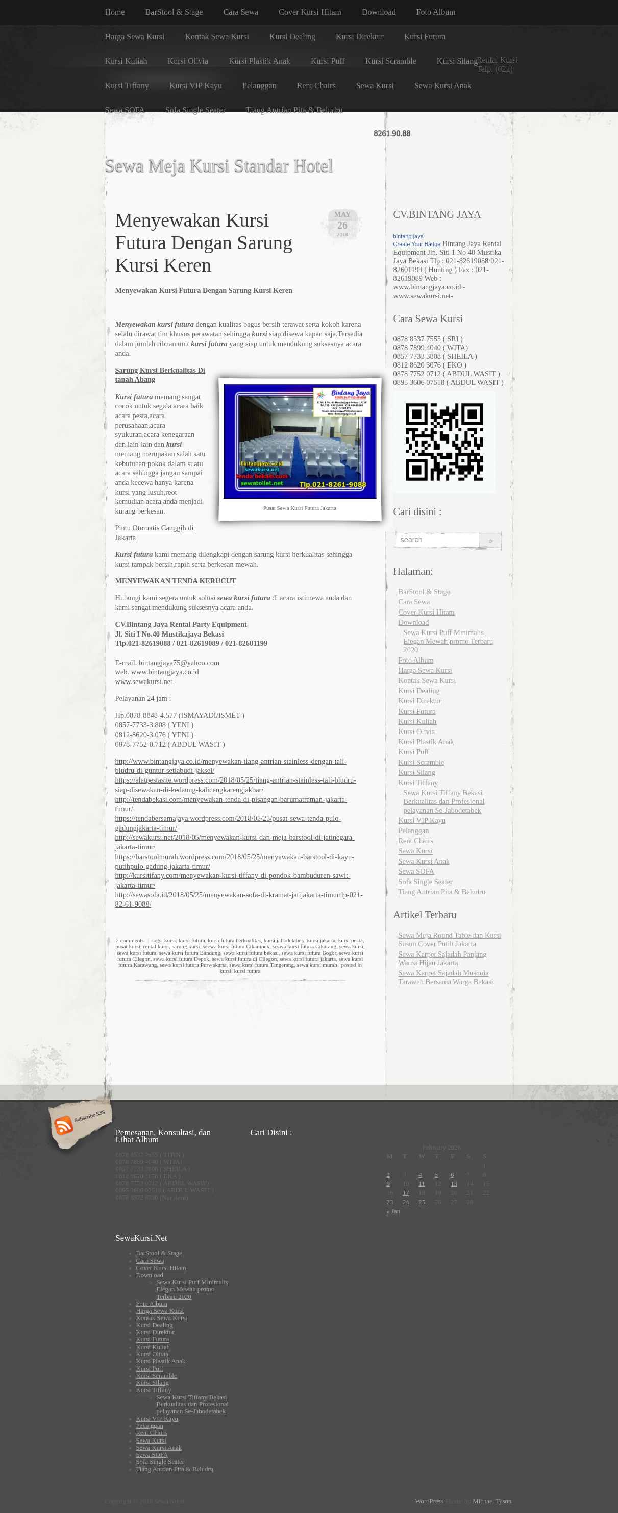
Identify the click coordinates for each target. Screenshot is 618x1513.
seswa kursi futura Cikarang (304, 946)
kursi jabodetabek (284, 940)
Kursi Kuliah (126, 61)
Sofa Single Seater (195, 110)
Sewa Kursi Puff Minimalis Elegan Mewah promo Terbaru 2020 (448, 641)
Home (115, 12)
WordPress (429, 1501)
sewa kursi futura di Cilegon (244, 959)
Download (379, 12)
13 (454, 1183)
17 (406, 1193)
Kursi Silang (457, 61)
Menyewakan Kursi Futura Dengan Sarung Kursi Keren (204, 242)
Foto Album (436, 12)
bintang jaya (408, 236)
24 (406, 1202)
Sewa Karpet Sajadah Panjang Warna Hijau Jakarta (443, 958)
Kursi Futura (425, 36)
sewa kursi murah (317, 965)
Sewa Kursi (375, 85)
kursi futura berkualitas (234, 940)
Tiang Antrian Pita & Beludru (294, 110)
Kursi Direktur (360, 36)
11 (421, 1183)
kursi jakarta (321, 940)
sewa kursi (351, 946)
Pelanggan (259, 85)
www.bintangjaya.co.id (164, 672)
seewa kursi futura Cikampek (236, 946)
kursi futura (192, 940)
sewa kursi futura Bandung (189, 952)
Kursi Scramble (390, 61)
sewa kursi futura (136, 952)
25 (421, 1202)
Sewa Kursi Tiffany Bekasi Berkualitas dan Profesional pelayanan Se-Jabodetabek (444, 801)
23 (390, 1202)
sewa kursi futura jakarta (308, 959)
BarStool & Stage (174, 12)
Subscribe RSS (79, 1126)
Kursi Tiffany (127, 85)
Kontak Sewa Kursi (217, 36)
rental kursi (156, 946)
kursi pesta (350, 940)
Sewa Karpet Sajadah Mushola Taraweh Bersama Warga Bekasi (446, 977)
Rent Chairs (316, 85)
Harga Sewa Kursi (135, 36)
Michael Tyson (492, 1501)
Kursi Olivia (188, 61)
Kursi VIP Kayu (195, 85)
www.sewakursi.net (144, 681)
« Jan (394, 1211)
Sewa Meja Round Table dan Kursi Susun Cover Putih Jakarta (450, 939)
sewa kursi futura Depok (181, 959)
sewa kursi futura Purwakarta (193, 965)
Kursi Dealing (292, 36)
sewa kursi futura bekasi (250, 952)
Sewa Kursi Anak (443, 85)
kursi (170, 940)
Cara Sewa (241, 12)
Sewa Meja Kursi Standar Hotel (219, 166)
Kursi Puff (328, 61)
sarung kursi (186, 946)
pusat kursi (127, 946)
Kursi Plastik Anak (259, 61)
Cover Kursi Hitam (310, 12)
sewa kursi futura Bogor (309, 952)
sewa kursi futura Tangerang (261, 965)
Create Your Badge (417, 244)
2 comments (129, 940)
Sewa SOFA (125, 110)
